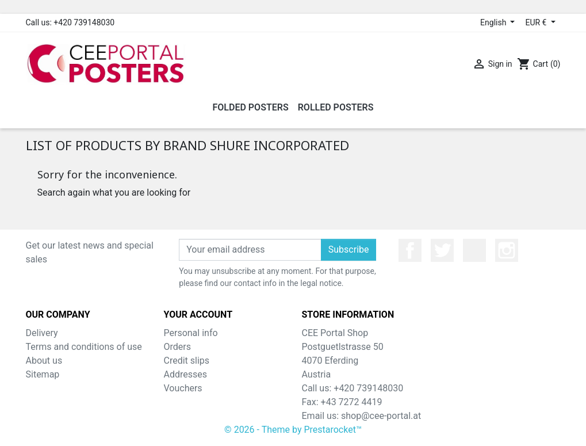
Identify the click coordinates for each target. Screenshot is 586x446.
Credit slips (187, 360)
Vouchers (183, 388)
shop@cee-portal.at (381, 415)
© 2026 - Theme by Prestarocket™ (293, 429)
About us (44, 360)
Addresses (186, 374)
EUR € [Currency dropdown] (536, 22)
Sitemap (43, 374)
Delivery (42, 332)
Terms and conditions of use (84, 346)
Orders (177, 346)
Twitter (442, 250)
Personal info (191, 332)
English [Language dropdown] (494, 22)
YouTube (474, 250)
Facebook (410, 250)
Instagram (506, 250)
